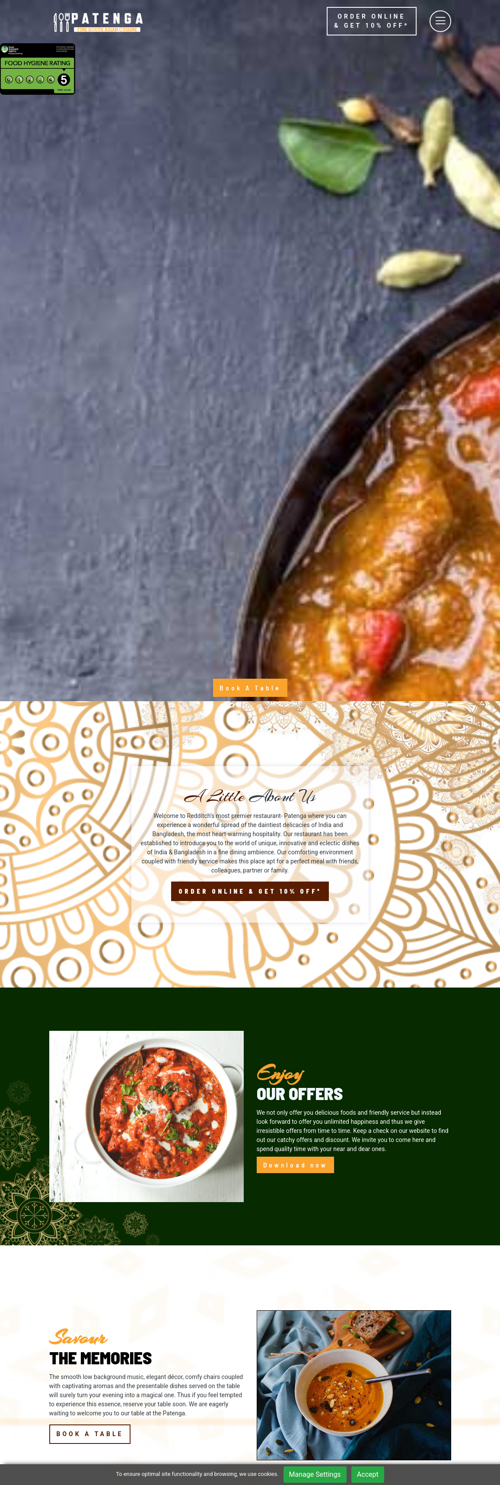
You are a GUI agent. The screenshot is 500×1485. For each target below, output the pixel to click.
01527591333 (75, 1429)
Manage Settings (315, 1474)
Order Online (250, 504)
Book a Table (90, 1046)
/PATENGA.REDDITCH (86, 1442)
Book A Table (250, 300)
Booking (183, 1406)
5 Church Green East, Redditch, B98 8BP (82, 1411)
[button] (53, 1295)
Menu (179, 1393)
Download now (295, 777)
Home (180, 1379)
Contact (182, 1433)
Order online (371, 21)
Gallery (181, 1420)
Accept (368, 1474)
